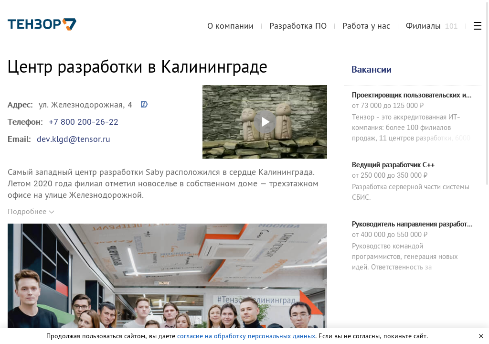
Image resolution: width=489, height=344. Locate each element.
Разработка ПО (298, 25)
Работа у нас (366, 25)
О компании (230, 25)
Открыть (265, 121)
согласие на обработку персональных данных (246, 336)
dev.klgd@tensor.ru (73, 138)
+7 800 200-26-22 (83, 121)
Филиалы (432, 25)
